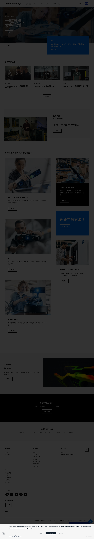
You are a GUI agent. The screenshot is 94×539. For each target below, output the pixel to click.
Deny (40, 533)
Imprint (86, 536)
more (60, 533)
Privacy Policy (90, 536)
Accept (51, 533)
